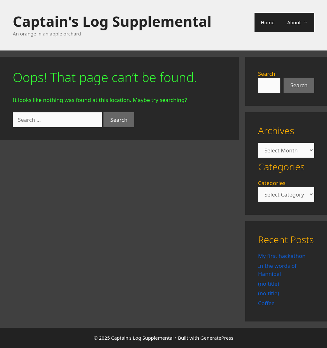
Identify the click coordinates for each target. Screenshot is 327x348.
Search (266, 73)
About (300, 22)
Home (268, 22)
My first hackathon (282, 255)
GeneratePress (217, 338)
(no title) (268, 283)
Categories (271, 183)
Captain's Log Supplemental (112, 21)
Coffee (266, 303)
